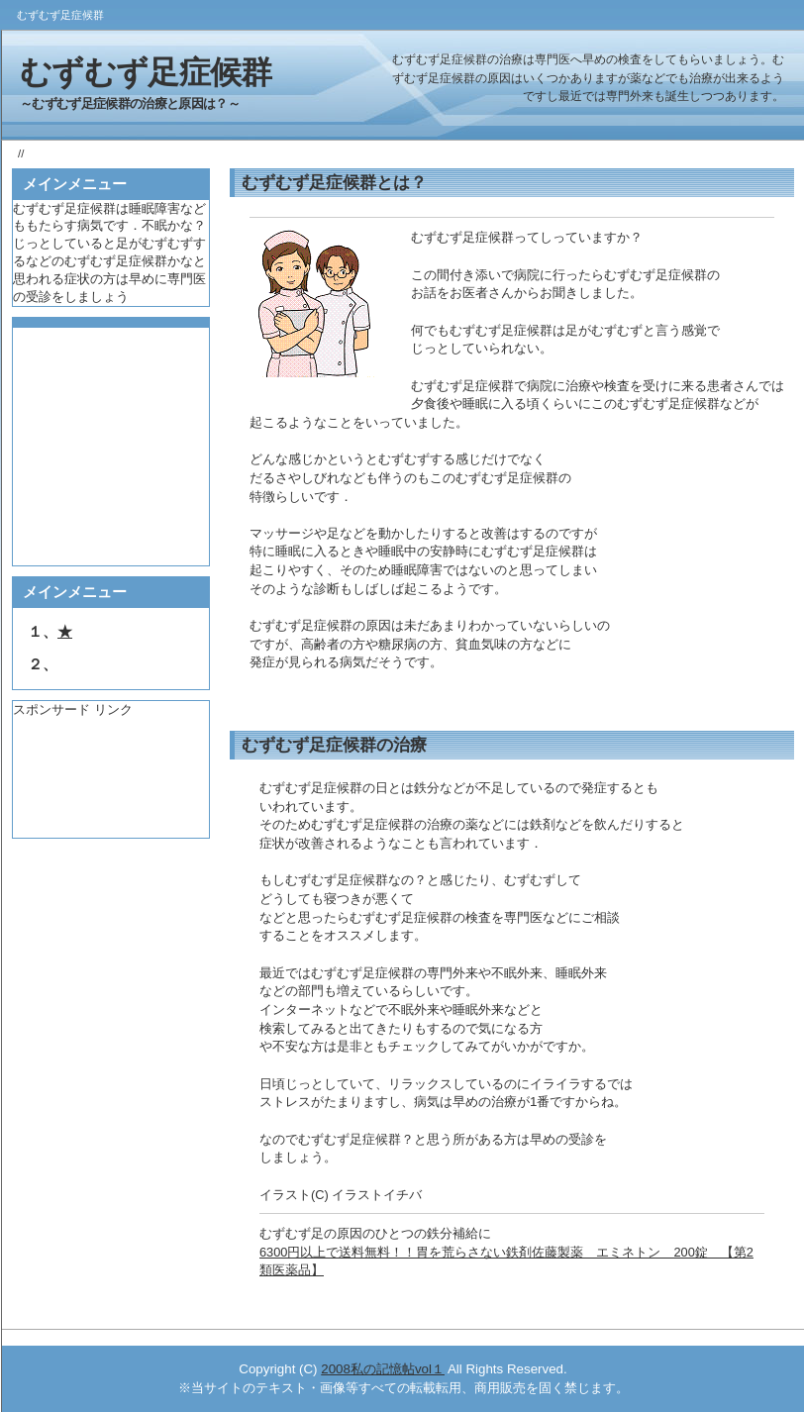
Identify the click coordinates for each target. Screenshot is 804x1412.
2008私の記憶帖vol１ (383, 1369)
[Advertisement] (107, 778)
